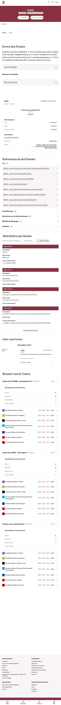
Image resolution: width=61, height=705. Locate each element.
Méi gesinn (30, 127)
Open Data (34, 663)
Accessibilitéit (6, 672)
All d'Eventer (28, 254)
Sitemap (33, 674)
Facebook (34, 685)
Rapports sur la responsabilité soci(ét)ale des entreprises (14, 675)
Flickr (32, 687)
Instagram (34, 689)
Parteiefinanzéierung (36, 668)
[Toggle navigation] (57, 2)
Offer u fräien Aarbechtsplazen (10, 663)
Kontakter (5, 661)
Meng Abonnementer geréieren (10, 685)
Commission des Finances (11, 150)
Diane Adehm (53, 154)
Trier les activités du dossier (11, 254)
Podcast (4, 689)
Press (3, 668)
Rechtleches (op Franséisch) (38, 670)
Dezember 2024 (4, 363)
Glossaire (4, 665)
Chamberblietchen (7, 687)
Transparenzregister (36, 661)
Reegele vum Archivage (37, 665)
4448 (10, 33)
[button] (30, 436)
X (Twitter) (34, 691)
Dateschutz (34, 672)
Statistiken (5, 670)
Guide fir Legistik (6, 678)
